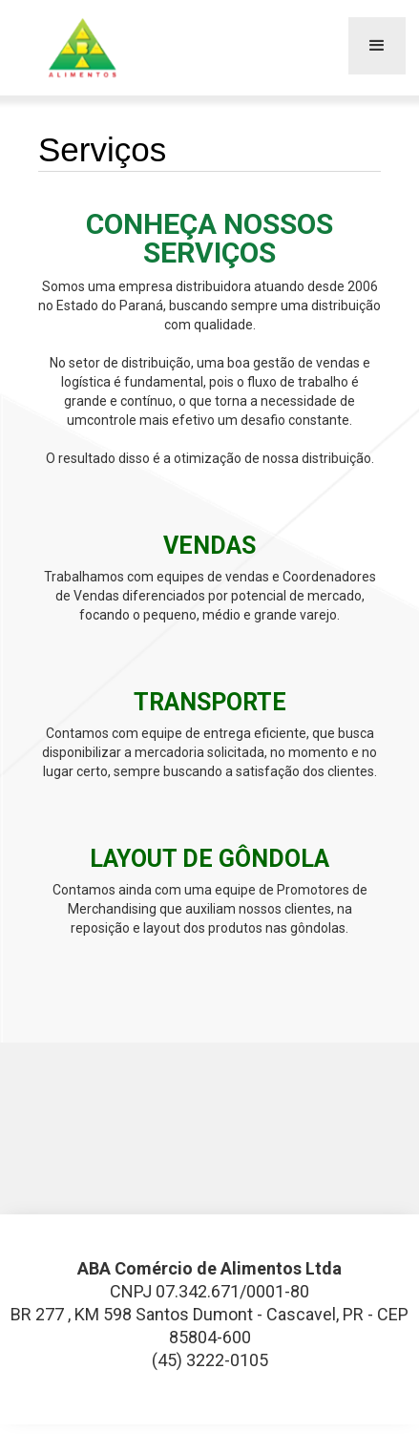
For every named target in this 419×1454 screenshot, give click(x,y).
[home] (80, 47)
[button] (377, 45)
